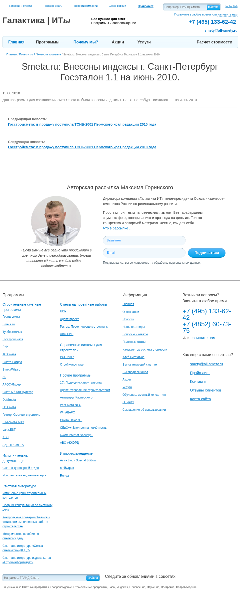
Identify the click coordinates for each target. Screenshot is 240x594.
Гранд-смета (11, 316)
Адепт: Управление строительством (85, 390)
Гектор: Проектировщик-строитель (84, 326)
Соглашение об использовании (144, 409)
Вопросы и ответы (20, 5)
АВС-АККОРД (69, 442)
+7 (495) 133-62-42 (206, 314)
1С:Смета (9, 354)
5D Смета (9, 407)
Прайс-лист (200, 373)
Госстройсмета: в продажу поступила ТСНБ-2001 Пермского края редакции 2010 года (82, 124)
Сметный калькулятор (17, 392)
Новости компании (86, 5)
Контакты (198, 381)
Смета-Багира (12, 362)
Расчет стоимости (214, 42)
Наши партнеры (133, 327)
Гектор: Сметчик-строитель (21, 414)
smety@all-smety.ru (221, 30)
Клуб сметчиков (133, 357)
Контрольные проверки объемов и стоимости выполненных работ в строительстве (26, 522)
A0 (4, 377)
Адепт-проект (69, 319)
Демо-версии (117, 5)
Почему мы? (86, 42)
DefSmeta (9, 399)
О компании (130, 312)
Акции (118, 42)
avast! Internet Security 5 (76, 435)
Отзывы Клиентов (205, 390)
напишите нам (228, 14)
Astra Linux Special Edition (78, 460)
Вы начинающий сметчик (139, 364)
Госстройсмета (12, 339)
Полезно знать (53, 5)
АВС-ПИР (67, 334)
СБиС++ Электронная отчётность (83, 427)
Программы (48, 42)
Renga (64, 475)
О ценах (128, 402)
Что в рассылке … (117, 228)
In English (232, 6)
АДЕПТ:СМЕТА (13, 445)
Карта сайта (200, 399)
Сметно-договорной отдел (20, 468)
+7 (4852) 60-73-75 (206, 327)
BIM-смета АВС (13, 422)
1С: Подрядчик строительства (81, 382)
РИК (5, 347)
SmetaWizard (11, 369)
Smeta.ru (8, 324)
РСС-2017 (67, 357)
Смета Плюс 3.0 (71, 420)
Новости (128, 319)
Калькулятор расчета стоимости (144, 349)
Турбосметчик (12, 332)
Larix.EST (9, 429)
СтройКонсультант (73, 364)
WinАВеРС (67, 412)
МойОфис (67, 468)
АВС (5, 437)
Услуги (144, 42)
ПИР (63, 311)
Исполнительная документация (24, 475)
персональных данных (184, 262)
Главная (16, 42)
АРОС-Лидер (11, 384)
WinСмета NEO (70, 405)
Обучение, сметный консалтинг (144, 394)
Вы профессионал (135, 372)
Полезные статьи (134, 342)
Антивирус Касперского (76, 397)
